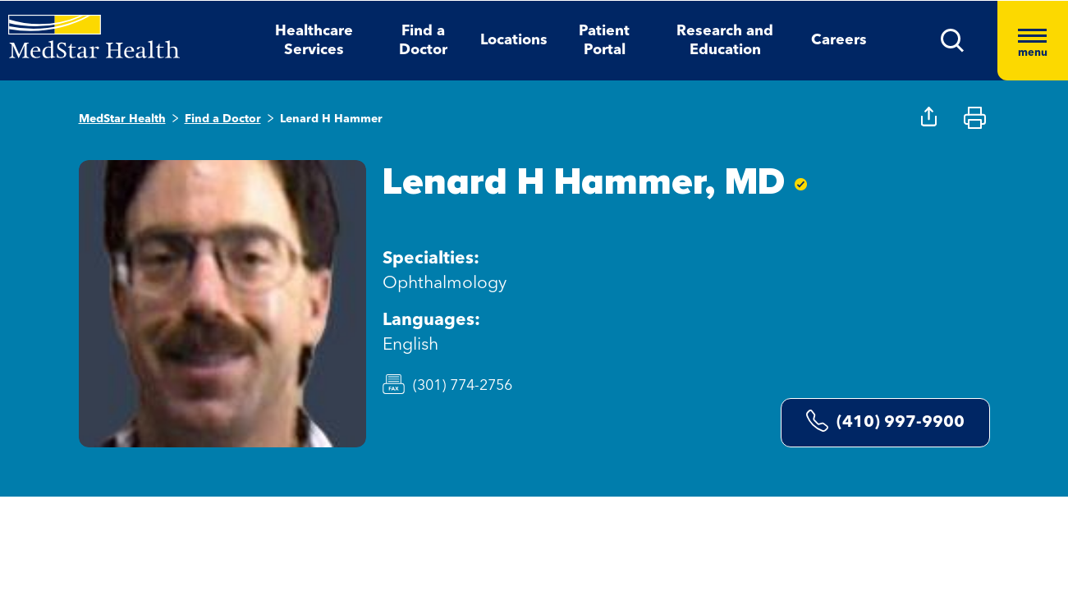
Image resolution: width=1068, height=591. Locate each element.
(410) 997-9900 (885, 421)
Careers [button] (839, 40)
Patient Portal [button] (604, 40)
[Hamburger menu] (1032, 40)
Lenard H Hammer (331, 119)
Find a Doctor (223, 119)
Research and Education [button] (724, 40)
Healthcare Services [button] (314, 40)
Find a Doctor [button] (423, 40)
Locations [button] (514, 40)
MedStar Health (122, 119)
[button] (952, 40)
